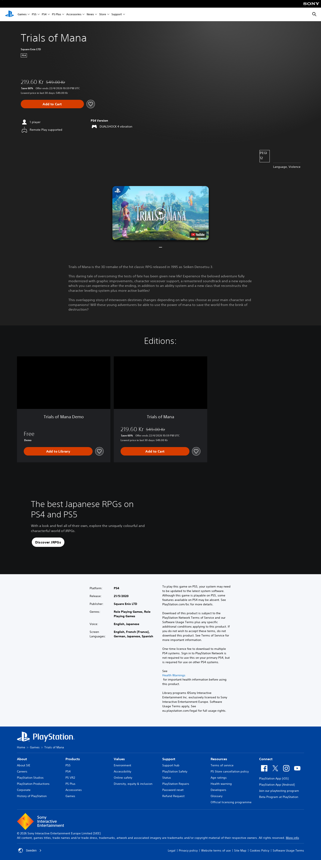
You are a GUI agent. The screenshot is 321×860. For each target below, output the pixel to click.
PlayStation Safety (174, 771)
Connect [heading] (265, 759)
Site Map (240, 850)
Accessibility (122, 771)
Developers (218, 790)
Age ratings (219, 777)
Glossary (216, 796)
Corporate (24, 790)
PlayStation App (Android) (277, 784)
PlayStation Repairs (175, 784)
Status (166, 777)
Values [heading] (119, 759)
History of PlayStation (32, 796)
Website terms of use (216, 850)
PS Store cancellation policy (230, 771)
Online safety (123, 777)
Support (116, 14)
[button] (160, 213)
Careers (22, 771)
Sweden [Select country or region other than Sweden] (30, 850)
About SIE (23, 765)
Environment (122, 765)
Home (21, 747)
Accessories (73, 14)
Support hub (170, 765)
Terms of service (222, 765)
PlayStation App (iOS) (274, 778)
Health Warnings (173, 675)
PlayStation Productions (33, 784)
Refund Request (173, 796)
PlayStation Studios (30, 777)
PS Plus (56, 14)
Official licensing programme (231, 802)
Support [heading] (168, 759)
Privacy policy (188, 850)
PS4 (44, 14)
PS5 (34, 14)
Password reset (172, 790)
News (90, 14)
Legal (171, 850)
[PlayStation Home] (9, 14)
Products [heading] (72, 759)
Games (22, 14)
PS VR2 (70, 777)
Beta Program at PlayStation (278, 797)
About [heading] (22, 759)
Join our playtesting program (279, 791)
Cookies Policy (259, 850)
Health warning (221, 784)
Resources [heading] (219, 759)
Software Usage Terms (288, 850)
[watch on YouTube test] (197, 234)
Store (102, 14)
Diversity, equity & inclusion (133, 784)
